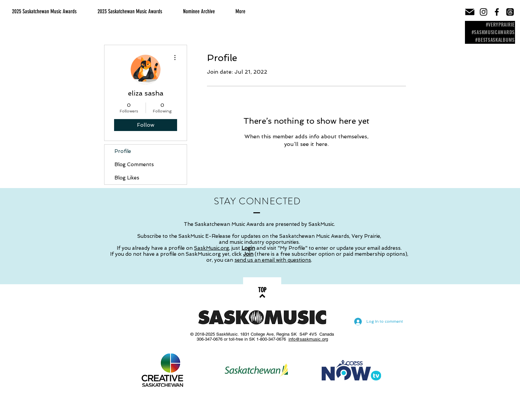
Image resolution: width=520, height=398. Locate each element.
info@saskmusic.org (308, 339)
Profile (122, 151)
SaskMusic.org (211, 248)
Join (248, 254)
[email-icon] (470, 12)
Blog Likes (126, 178)
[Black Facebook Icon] (497, 12)
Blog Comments (134, 164)
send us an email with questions (272, 260)
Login (248, 248)
